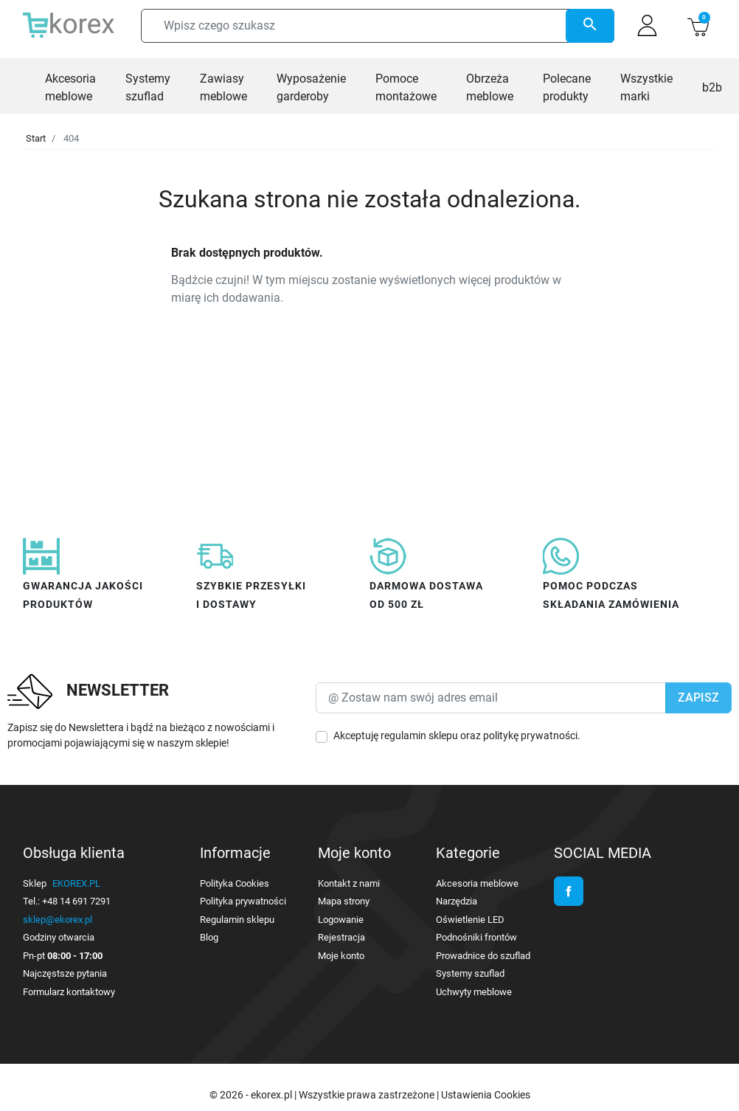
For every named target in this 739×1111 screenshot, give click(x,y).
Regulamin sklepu (237, 919)
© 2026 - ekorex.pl (251, 1095)
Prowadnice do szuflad (483, 955)
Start (36, 138)
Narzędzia (456, 901)
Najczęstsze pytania (65, 973)
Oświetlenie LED (470, 919)
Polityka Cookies (234, 883)
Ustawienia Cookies (485, 1095)
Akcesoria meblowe (477, 883)
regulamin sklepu (419, 735)
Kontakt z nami (349, 883)
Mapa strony (344, 901)
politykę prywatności (530, 735)
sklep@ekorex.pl (57, 919)
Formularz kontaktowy (69, 991)
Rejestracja (341, 937)
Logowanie (341, 919)
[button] (698, 25)
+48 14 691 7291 (76, 901)
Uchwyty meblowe (474, 991)
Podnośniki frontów (476, 937)
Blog (209, 937)
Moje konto (341, 955)
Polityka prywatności (243, 901)
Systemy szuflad (470, 973)
